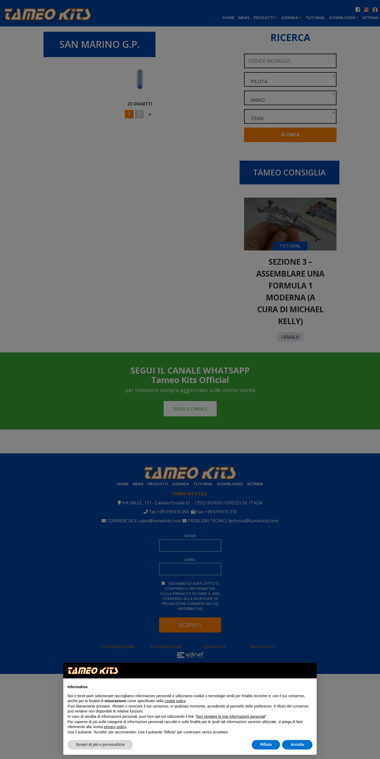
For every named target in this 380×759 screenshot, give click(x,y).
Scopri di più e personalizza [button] (100, 744)
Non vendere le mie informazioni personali (230, 716)
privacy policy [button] (115, 727)
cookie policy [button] (174, 701)
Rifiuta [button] (266, 744)
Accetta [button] (297, 744)
